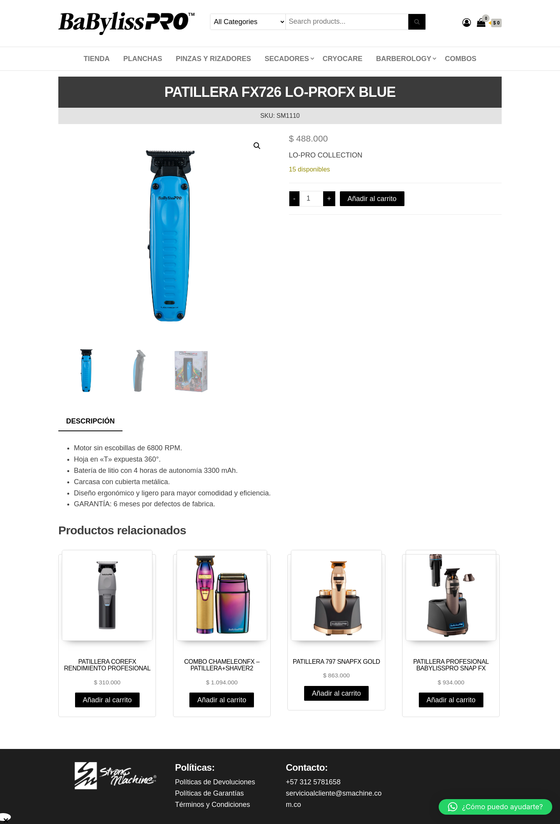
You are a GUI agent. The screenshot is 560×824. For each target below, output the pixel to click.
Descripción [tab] (90, 421)
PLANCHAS (142, 59)
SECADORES (287, 59)
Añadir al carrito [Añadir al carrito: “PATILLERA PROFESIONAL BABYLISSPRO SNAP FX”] (451, 700)
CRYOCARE (342, 59)
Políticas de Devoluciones (215, 782)
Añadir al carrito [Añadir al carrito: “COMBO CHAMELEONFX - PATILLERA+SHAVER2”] (221, 700)
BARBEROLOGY (403, 59)
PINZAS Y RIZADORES (213, 59)
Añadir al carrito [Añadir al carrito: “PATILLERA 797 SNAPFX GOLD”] (336, 693)
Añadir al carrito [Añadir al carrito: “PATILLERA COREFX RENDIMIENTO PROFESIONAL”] (107, 700)
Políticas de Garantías (209, 793)
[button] (257, 146)
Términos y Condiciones (212, 804)
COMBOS (460, 59)
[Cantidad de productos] (311, 198)
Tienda (97, 59)
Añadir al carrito (372, 199)
